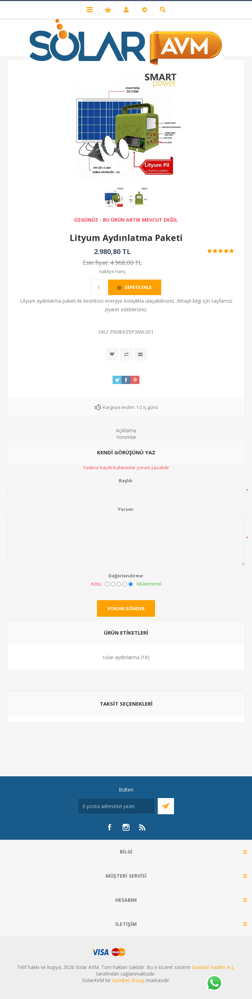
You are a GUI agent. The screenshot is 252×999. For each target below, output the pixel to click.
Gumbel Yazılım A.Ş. (213, 967)
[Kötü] (107, 584)
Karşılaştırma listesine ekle (126, 354)
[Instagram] (126, 827)
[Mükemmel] (130, 584)
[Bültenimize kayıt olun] (116, 806)
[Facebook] (109, 827)
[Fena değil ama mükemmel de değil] (119, 584)
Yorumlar (126, 437)
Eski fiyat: (96, 262)
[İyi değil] (113, 584)
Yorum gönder (126, 608)
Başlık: (126, 480)
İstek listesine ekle (112, 354)
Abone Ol (166, 806)
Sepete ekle (138, 287)
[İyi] (125, 584)
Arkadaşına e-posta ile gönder (140, 354)
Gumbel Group (128, 980)
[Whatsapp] (214, 983)
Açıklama (126, 430)
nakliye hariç (112, 271)
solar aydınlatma (121, 657)
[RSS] (142, 827)
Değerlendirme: (126, 576)
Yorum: (126, 509)
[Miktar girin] (98, 287)
